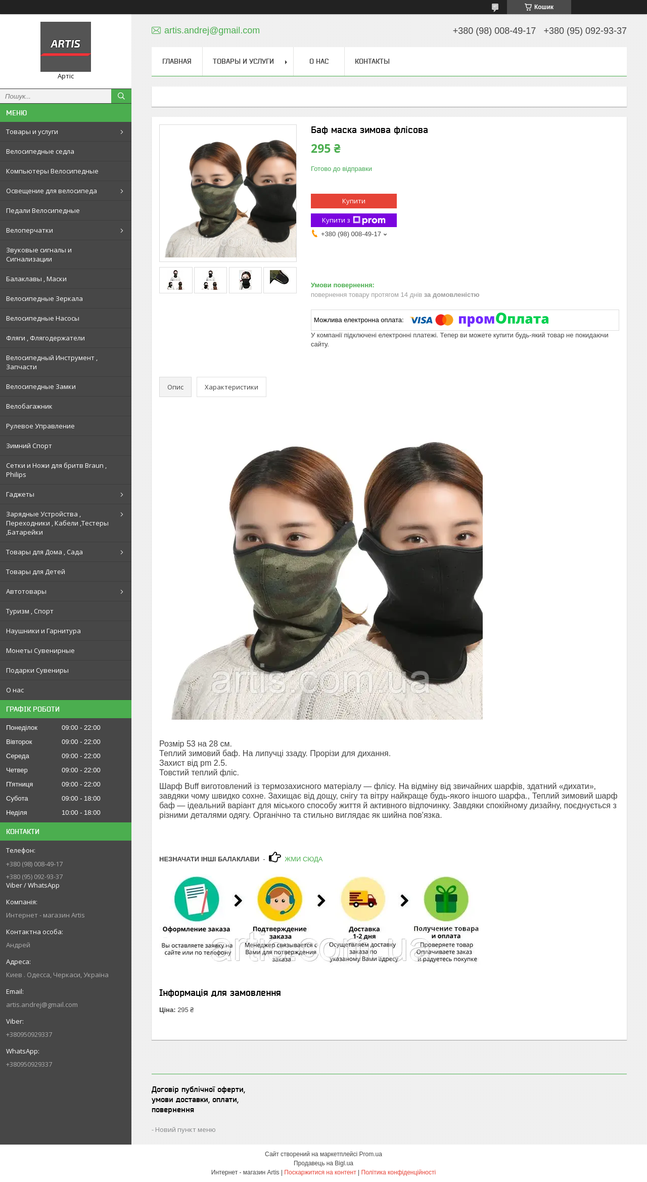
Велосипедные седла (40, 151)
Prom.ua (370, 1154)
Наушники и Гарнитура (43, 630)
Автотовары (26, 591)
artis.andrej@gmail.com (42, 1004)
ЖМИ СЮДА (303, 859)
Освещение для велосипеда (51, 190)
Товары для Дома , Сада (44, 551)
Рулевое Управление (40, 425)
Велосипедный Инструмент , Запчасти (52, 362)
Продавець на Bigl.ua (323, 1163)
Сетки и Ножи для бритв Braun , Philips (56, 470)
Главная (177, 61)
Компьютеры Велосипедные (52, 171)
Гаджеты (20, 494)
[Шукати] (121, 96)
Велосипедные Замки (41, 386)
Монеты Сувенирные (40, 650)
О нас (15, 689)
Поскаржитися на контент (320, 1172)
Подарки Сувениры (37, 670)
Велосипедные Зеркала (44, 298)
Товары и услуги (32, 131)
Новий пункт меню (185, 1129)
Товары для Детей (35, 571)
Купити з (354, 220)
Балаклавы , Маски (36, 278)
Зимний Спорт (29, 445)
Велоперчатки (29, 230)
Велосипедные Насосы (42, 318)
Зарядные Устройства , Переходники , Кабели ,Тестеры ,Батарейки (57, 523)
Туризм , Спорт (30, 611)
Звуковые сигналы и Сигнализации (39, 254)
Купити (353, 200)
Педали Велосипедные (43, 210)
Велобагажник (29, 406)
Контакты (372, 61)
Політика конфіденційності (398, 1172)
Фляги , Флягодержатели (45, 337)
